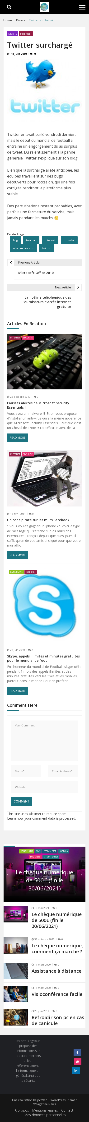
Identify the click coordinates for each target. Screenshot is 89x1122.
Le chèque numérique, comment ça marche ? (57, 948)
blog (74, 158)
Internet (26, 33)
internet (50, 240)
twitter (46, 248)
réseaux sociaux (23, 248)
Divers (12, 33)
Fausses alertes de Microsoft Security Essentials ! (38, 405)
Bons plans (16, 571)
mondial (69, 240)
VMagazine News (44, 1104)
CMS (38, 851)
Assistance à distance (56, 971)
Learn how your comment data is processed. (41, 818)
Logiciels (35, 856)
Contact (67, 1110)
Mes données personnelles (45, 1115)
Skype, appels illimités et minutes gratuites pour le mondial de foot (43, 658)
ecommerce (49, 851)
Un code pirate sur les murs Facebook (38, 520)
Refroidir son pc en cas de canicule (58, 1020)
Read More (17, 438)
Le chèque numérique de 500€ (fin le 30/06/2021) (44, 880)
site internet (51, 856)
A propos (22, 1110)
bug (15, 240)
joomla (64, 851)
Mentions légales (45, 1110)
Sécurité (28, 337)
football (31, 240)
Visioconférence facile (57, 994)
